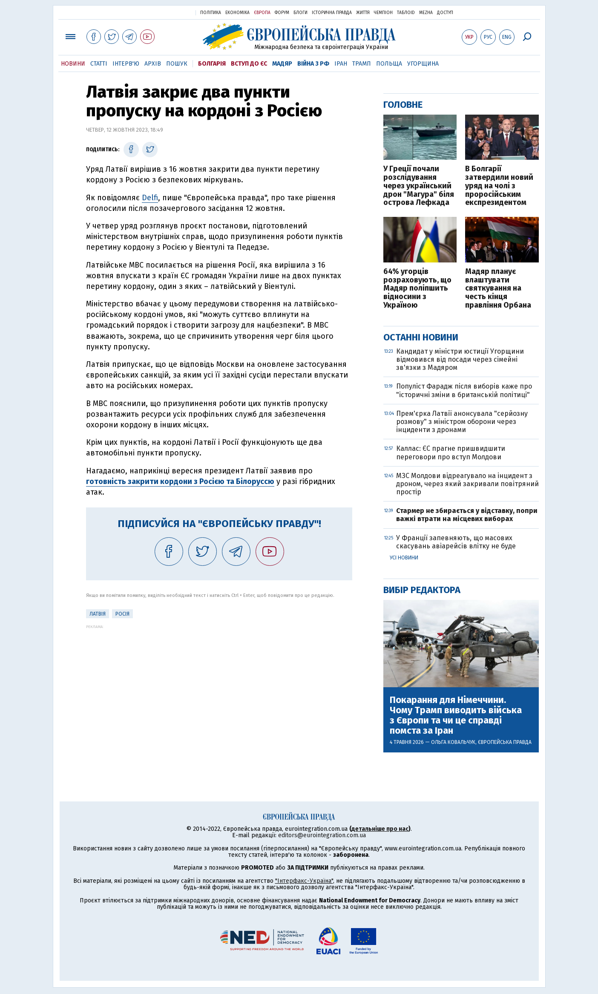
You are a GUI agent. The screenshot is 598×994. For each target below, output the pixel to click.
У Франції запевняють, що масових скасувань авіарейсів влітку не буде (456, 542)
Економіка (237, 12)
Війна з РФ (313, 63)
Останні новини (420, 337)
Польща (389, 63)
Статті (98, 63)
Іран (340, 63)
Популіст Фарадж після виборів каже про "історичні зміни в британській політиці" (464, 390)
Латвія (97, 614)
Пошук (176, 63)
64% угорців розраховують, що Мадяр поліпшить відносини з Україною (417, 289)
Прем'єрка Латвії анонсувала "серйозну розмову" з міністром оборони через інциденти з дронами (462, 421)
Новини (73, 63)
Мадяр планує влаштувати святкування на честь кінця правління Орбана (498, 289)
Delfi (150, 197)
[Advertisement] (219, 688)
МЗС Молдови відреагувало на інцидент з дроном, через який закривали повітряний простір (467, 484)
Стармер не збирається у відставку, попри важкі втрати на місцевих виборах (467, 515)
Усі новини (404, 558)
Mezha (426, 12)
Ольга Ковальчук (453, 742)
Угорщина (423, 63)
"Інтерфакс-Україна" (304, 881)
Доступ (445, 12)
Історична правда (332, 12)
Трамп (361, 63)
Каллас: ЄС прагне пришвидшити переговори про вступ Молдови (450, 452)
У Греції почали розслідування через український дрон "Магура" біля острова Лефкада (418, 186)
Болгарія (212, 63)
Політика (210, 12)
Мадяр (282, 63)
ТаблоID (406, 12)
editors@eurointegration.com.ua (322, 835)
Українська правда (168, 12)
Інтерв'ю (125, 63)
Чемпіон (383, 12)
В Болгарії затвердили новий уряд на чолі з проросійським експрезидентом (499, 186)
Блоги (300, 12)
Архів (152, 63)
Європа (262, 12)
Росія (122, 614)
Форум (282, 12)
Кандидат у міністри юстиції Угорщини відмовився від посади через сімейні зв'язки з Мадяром (460, 359)
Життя (363, 12)
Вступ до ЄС (249, 63)
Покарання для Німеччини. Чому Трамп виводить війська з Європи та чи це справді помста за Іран (456, 715)
